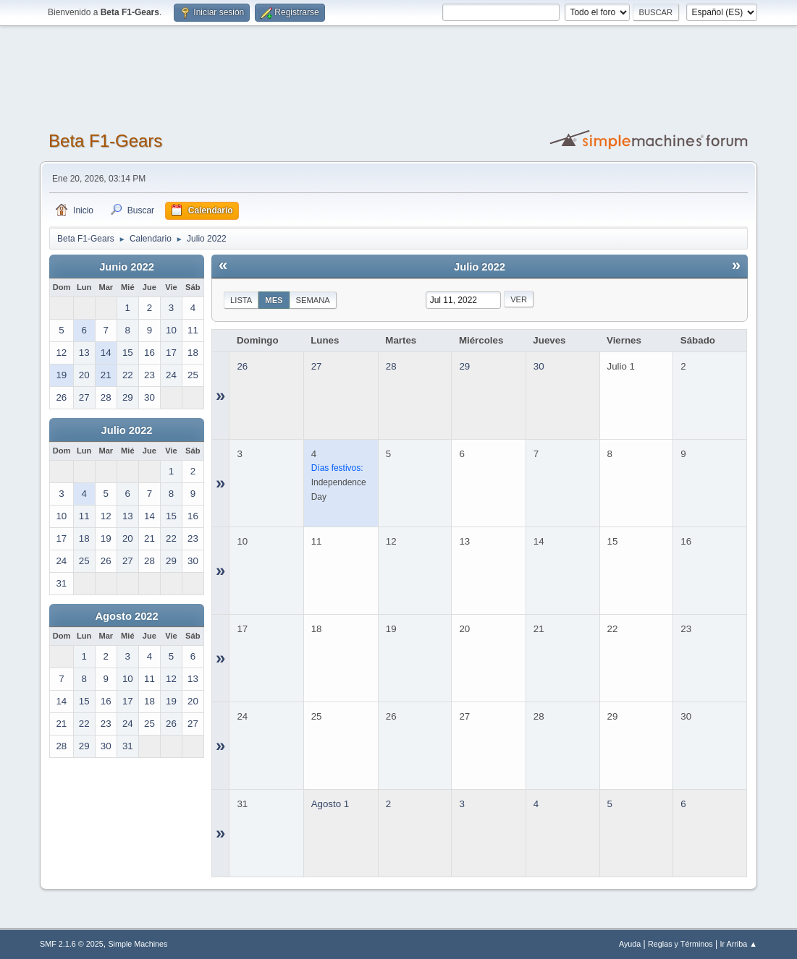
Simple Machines (137, 943)
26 (242, 366)
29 (464, 366)
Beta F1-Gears (105, 140)
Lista (241, 300)
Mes (273, 300)
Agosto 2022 (126, 616)
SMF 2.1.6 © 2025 (72, 943)
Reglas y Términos (680, 943)
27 (316, 366)
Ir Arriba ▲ (738, 943)
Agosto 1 (330, 803)
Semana (313, 300)
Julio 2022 (127, 430)
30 (539, 366)
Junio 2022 (126, 267)
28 (391, 366)
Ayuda (630, 943)
